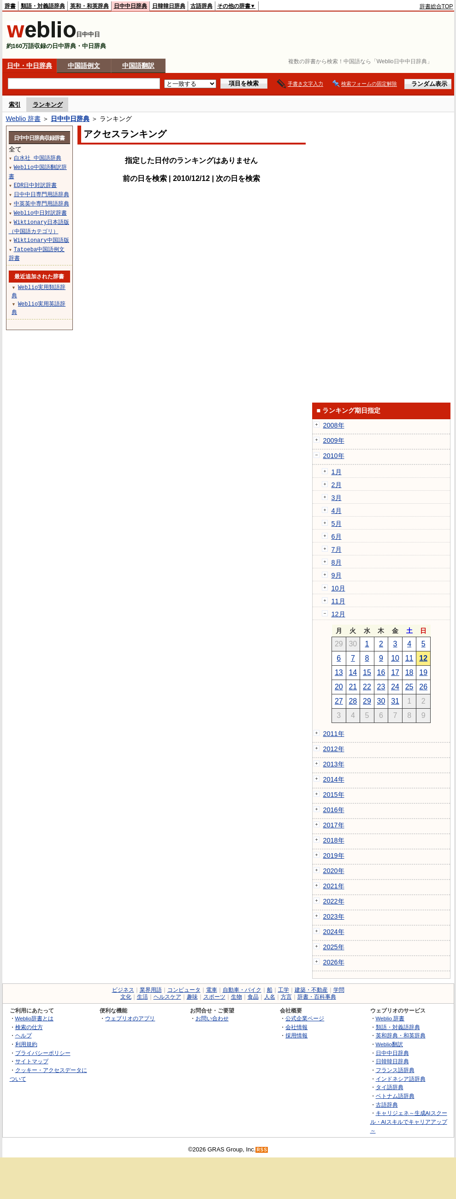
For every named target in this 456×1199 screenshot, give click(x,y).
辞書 (10, 6)
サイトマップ (31, 1061)
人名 (269, 997)
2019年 (333, 855)
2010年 (333, 455)
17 (395, 672)
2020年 (333, 870)
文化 (125, 997)
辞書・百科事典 (316, 997)
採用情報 (296, 1035)
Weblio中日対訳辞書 (40, 213)
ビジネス (123, 990)
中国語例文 (84, 65)
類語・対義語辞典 (43, 6)
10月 (338, 588)
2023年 (333, 916)
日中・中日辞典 (29, 65)
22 (367, 687)
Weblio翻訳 (389, 1044)
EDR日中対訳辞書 (35, 185)
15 (367, 672)
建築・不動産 (311, 990)
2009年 (333, 440)
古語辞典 (201, 6)
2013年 (333, 764)
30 (381, 701)
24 (395, 687)
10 (395, 658)
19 (423, 672)
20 (339, 687)
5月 (337, 523)
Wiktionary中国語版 (41, 240)
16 (381, 672)
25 (409, 687)
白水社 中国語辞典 (37, 158)
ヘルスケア (167, 997)
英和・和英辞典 (89, 6)
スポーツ (214, 997)
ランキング (48, 104)
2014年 (333, 779)
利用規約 (26, 1044)
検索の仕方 (29, 1027)
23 (381, 687)
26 (423, 687)
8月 (337, 562)
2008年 (333, 425)
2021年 (333, 886)
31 (395, 701)
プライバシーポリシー (43, 1053)
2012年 (333, 749)
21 (353, 687)
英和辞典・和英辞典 (401, 1035)
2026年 (333, 962)
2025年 (333, 947)
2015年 (333, 794)
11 (409, 658)
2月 (337, 484)
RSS (261, 1149)
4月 (337, 510)
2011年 (333, 733)
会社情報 (296, 1027)
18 (409, 672)
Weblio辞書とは (34, 1018)
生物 (236, 997)
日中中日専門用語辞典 (41, 194)
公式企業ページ (304, 1018)
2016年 (333, 809)
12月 (338, 614)
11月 (338, 601)
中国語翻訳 (138, 65)
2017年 (333, 825)
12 (423, 658)
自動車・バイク (242, 990)
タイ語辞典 (389, 1087)
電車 (211, 990)
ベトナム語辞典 (395, 1096)
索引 (15, 104)
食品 (253, 997)
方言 (286, 997)
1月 (337, 472)
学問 (338, 990)
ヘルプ (23, 1035)
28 (353, 701)
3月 (337, 497)
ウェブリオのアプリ (130, 1018)
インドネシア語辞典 (401, 1079)
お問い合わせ (212, 1018)
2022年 (333, 901)
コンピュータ (184, 990)
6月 (337, 536)
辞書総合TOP (436, 6)
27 (339, 701)
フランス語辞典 (395, 1070)
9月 (337, 575)
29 (367, 701)
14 (353, 672)
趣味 (192, 997)
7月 (337, 549)
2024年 (333, 931)
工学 (283, 990)
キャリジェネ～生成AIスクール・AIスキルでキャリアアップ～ (408, 1121)
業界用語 (151, 990)
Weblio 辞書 (23, 118)
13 (339, 672)
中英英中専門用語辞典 (41, 203)
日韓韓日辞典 (168, 6)
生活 (142, 997)
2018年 (333, 840)
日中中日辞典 (130, 6)
